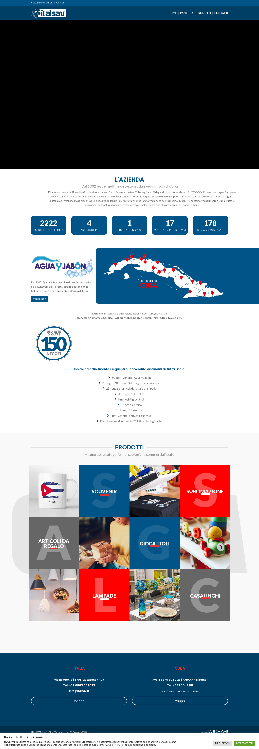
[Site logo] (48, 12)
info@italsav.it (79, 691)
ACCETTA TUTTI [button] (244, 743)
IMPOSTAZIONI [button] (222, 743)
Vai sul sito (39, 299)
